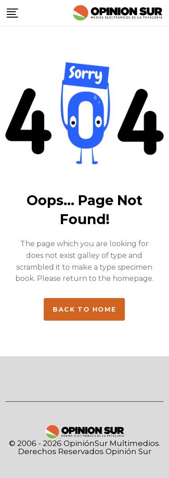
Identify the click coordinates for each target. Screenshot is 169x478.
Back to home (84, 309)
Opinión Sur (128, 451)
